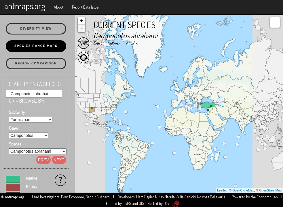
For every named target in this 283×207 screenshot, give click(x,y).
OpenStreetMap (270, 190)
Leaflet (222, 190)
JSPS (127, 203)
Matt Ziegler (145, 196)
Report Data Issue (85, 7)
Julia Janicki (186, 196)
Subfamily (17, 112)
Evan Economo (72, 196)
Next (59, 160)
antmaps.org (24, 5)
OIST (142, 203)
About (58, 7)
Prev (43, 160)
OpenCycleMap (243, 190)
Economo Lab (267, 196)
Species (15, 143)
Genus (13, 128)
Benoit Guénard (98, 196)
